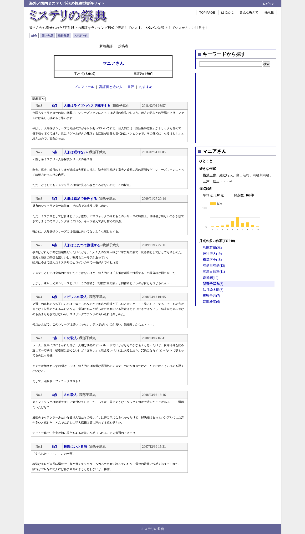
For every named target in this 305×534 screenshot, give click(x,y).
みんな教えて (249, 12)
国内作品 (47, 35)
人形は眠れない (75, 152)
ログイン (268, 3)
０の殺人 (70, 338)
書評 (130, 87)
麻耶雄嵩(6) (211, 301)
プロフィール (84, 87)
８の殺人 (70, 395)
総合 (34, 35)
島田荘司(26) (212, 248)
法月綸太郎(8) (213, 290)
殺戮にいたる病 (75, 446)
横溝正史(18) (212, 260)
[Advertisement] (236, 106)
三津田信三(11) (214, 271)
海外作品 (63, 35)
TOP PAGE (207, 12)
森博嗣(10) (210, 278)
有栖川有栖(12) (214, 265)
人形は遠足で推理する (80, 198)
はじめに (227, 12)
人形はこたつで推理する (82, 245)
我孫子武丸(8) (213, 284)
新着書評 (106, 46)
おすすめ (145, 87)
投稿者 (123, 46)
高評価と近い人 (110, 87)
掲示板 (269, 12)
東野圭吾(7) (211, 296)
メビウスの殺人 (75, 297)
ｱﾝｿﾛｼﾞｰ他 (80, 35)
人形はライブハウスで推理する (87, 106)
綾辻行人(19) (212, 254)
